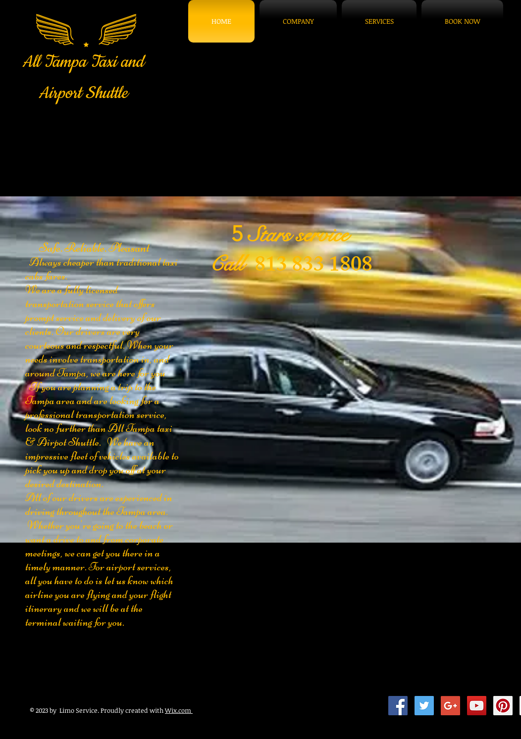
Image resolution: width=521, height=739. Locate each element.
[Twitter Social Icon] (424, 705)
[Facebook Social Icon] (398, 705)
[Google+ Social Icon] (450, 705)
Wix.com (179, 710)
